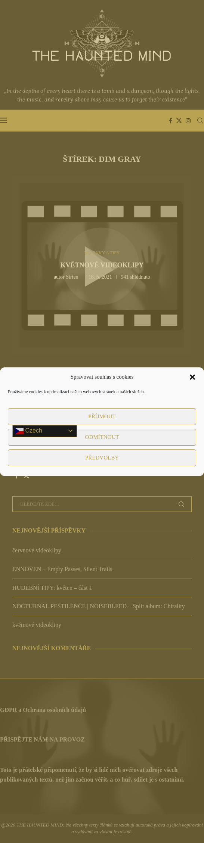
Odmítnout (102, 437)
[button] (192, 377)
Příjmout (101, 416)
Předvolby (102, 458)
